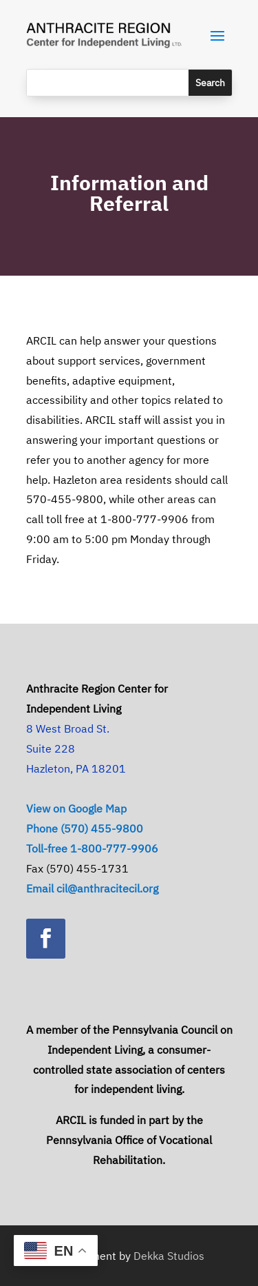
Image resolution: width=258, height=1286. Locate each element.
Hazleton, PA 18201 (76, 768)
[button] (217, 35)
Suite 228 (50, 748)
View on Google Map (76, 808)
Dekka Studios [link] (168, 1256)
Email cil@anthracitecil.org (92, 888)
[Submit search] (210, 83)
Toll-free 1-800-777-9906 (92, 848)
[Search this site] (108, 83)
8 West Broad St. (67, 728)
